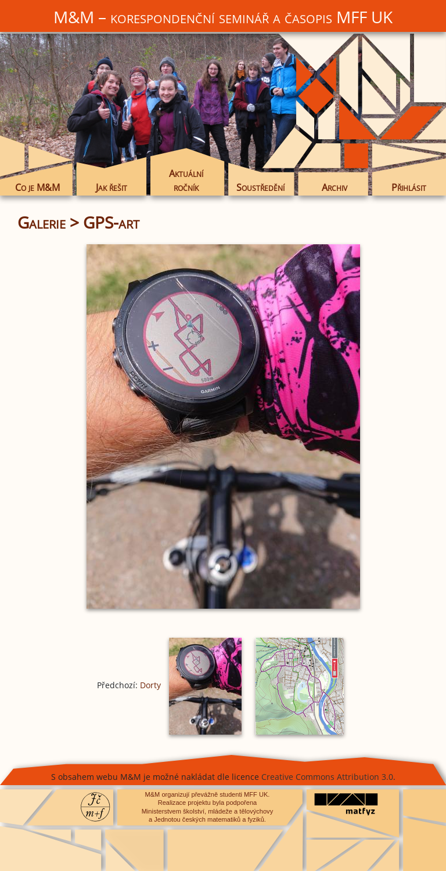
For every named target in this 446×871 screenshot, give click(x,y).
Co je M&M (37, 187)
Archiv (334, 187)
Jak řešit (111, 187)
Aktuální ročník (186, 180)
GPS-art (111, 222)
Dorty (150, 685)
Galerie (41, 222)
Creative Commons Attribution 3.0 (327, 776)
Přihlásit (408, 187)
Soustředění (260, 187)
